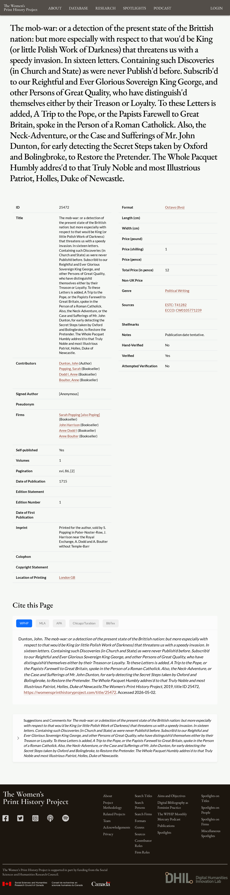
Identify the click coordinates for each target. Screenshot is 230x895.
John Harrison (69, 425)
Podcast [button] (162, 7)
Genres (139, 827)
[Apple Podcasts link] (50, 819)
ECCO (169, 310)
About (107, 795)
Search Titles (143, 795)
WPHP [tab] (24, 623)
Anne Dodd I (68, 430)
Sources (140, 834)
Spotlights (164, 832)
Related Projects (114, 814)
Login (216, 7)
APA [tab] (59, 623)
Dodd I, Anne (68, 374)
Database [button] (78, 7)
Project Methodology (112, 805)
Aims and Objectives (171, 795)
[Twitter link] (20, 819)
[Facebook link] (5, 819)
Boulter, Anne (69, 380)
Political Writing (177, 291)
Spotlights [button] (134, 7)
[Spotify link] (65, 819)
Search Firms (143, 814)
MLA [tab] (42, 623)
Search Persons (140, 805)
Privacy (108, 834)
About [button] (55, 7)
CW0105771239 (189, 310)
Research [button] (105, 7)
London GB (67, 577)
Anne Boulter (69, 436)
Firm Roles (142, 852)
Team (107, 820)
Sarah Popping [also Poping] (79, 415)
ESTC (169, 305)
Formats (140, 820)
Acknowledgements (116, 827)
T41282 (181, 305)
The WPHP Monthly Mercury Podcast (172, 816)
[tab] (84, 623)
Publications (166, 825)
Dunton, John (68, 363)
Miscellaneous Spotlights (210, 833)
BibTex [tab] (110, 623)
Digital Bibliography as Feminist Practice (172, 805)
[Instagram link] (35, 819)
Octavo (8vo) (175, 207)
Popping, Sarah (70, 369)
